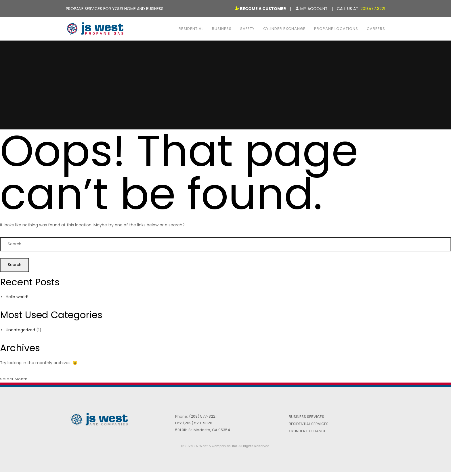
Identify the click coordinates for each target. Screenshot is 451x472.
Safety (247, 28)
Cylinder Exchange (284, 28)
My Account (311, 9)
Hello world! (17, 297)
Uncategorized (20, 330)
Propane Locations (336, 28)
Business (222, 28)
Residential (191, 28)
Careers (376, 28)
